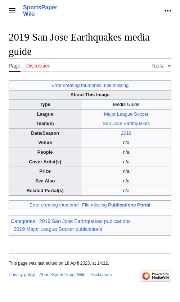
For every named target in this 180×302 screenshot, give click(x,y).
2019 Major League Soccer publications (58, 229)
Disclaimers (101, 274)
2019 (126, 133)
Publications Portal (129, 205)
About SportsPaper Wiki (62, 274)
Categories (23, 221)
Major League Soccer (126, 114)
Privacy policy (22, 274)
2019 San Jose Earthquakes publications (85, 221)
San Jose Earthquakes (126, 123)
